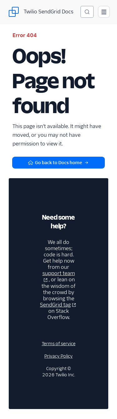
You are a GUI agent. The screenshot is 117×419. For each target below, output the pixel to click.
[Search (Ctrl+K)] (87, 11)
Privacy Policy (58, 356)
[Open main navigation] (104, 11)
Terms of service (59, 343)
